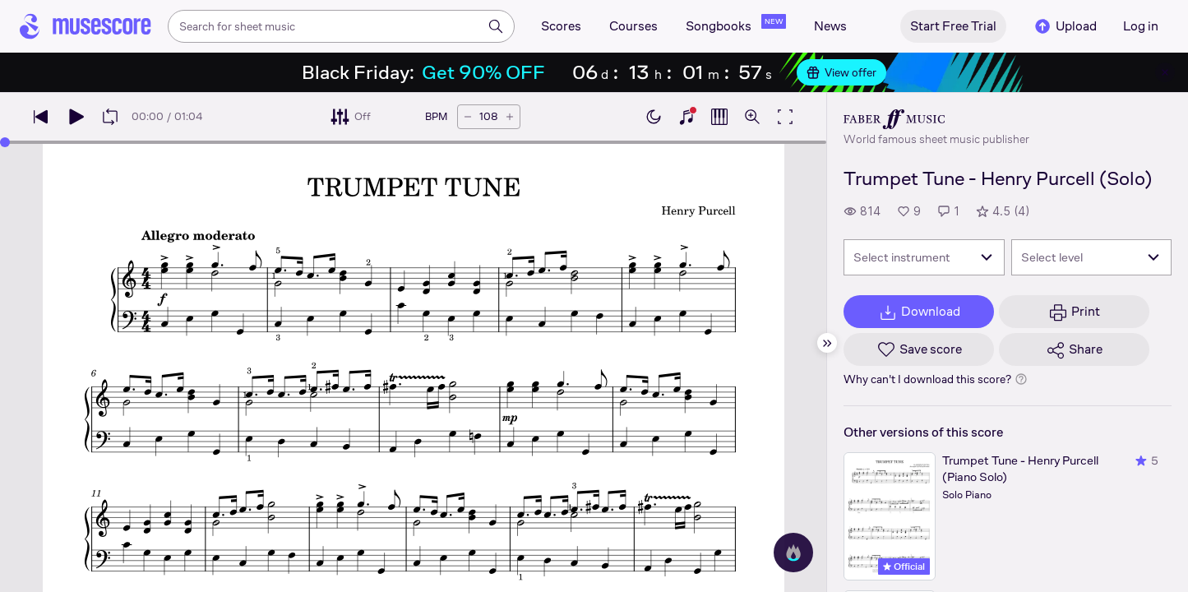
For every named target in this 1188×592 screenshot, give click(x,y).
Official (904, 566)
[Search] (496, 26)
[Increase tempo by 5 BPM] (510, 116)
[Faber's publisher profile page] (936, 119)
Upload (1065, 26)
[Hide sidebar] (827, 343)
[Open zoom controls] (752, 116)
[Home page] (85, 26)
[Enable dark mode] (653, 116)
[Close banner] (1165, 72)
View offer (841, 72)
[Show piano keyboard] (686, 116)
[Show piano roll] (719, 116)
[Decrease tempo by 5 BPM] (468, 116)
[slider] (5, 142)
